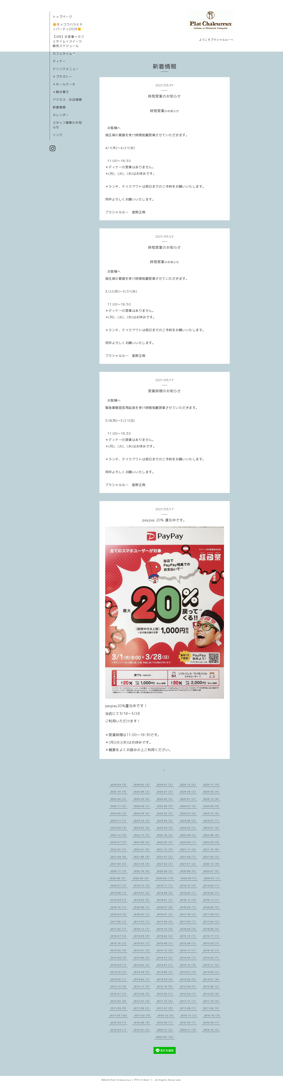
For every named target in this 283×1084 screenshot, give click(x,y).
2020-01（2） (119, 885)
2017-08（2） (119, 921)
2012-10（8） (165, 986)
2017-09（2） (211, 914)
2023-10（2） (142, 820)
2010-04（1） (211, 1022)
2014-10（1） (211, 950)
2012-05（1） (165, 993)
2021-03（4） (142, 863)
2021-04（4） (119, 863)
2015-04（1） (188, 943)
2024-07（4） (188, 806)
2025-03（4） (142, 799)
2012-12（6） (119, 986)
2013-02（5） (188, 979)
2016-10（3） (165, 928)
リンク (57, 135)
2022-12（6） (119, 835)
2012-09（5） (188, 986)
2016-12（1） (142, 928)
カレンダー (61, 115)
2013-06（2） (211, 972)
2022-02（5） (119, 849)
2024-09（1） (142, 806)
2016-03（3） (142, 936)
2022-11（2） (142, 835)
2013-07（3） (188, 972)
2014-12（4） (165, 950)
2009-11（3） (188, 1029)
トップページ (62, 17)
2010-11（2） (189, 1015)
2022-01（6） (142, 849)
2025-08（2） (142, 791)
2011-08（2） (142, 1008)
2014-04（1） (211, 957)
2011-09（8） (119, 1008)
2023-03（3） (165, 827)
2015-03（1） (211, 943)
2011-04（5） (211, 1008)
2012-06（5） (142, 993)
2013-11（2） (211, 965)
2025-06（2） (188, 791)
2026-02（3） (142, 784)
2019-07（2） (142, 892)
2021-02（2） (165, 863)
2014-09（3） (119, 957)
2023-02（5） (188, 827)
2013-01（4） (211, 979)
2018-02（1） (142, 914)
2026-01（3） (165, 784)
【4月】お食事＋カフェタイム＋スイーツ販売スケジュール (68, 41)
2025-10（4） (119, 791)
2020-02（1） (212, 878)
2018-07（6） (165, 907)
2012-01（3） (142, 1001)
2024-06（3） (211, 806)
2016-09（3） (188, 928)
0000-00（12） (165, 1037)
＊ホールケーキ (64, 84)
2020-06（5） (118, 878)
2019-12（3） (142, 885)
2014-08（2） (142, 957)
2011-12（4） (165, 1001)
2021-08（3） (142, 856)
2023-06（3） (119, 827)
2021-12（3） (165, 849)
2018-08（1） (142, 907)
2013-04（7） (142, 979)
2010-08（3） (142, 1022)
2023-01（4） (211, 827)
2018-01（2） (165, 914)
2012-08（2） (211, 986)
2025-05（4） (211, 791)
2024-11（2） (119, 806)
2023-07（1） (211, 820)
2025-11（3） (211, 784)
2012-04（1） (188, 993)
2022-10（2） (165, 835)
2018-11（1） (211, 900)
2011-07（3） (165, 1008)
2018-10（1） (119, 907)
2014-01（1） (165, 965)
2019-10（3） (188, 885)
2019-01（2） (165, 900)
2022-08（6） (211, 835)
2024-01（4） (188, 813)
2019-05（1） (188, 892)
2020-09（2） (165, 871)
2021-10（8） (211, 849)
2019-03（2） (119, 900)
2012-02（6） (119, 1001)
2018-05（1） (188, 907)
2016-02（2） (165, 936)
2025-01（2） (188, 799)
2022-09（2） (188, 835)
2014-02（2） (142, 965)
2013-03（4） (165, 979)
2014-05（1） (188, 957)
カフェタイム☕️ (64, 53)
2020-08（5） (188, 871)
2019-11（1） (165, 885)
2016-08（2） (211, 928)
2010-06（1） (165, 1022)
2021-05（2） (211, 856)
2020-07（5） (211, 871)
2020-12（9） (211, 863)
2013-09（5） (142, 972)
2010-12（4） (166, 1015)
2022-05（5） (165, 842)
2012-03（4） (211, 993)
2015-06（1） (165, 943)
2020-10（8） (142, 871)
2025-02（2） (165, 799)
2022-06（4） (142, 842)
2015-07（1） (142, 943)
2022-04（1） (188, 842)
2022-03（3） (211, 842)
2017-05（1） (188, 921)
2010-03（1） (119, 1029)
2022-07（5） (119, 842)
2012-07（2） (119, 993)
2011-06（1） (188, 1008)
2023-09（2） (165, 820)
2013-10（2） (119, 972)
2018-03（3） (119, 914)
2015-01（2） (142, 950)
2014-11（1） (188, 950)
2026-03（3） (119, 784)
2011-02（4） (143, 1015)
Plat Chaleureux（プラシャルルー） (132, 1080)
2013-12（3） (188, 965)
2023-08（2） (188, 820)
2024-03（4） (142, 813)
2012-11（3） (142, 986)
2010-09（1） (119, 1022)
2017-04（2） (211, 921)
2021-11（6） (188, 849)
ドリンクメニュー (66, 69)
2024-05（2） (119, 813)
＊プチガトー (62, 76)
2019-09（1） (211, 885)
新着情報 (59, 107)
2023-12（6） (211, 813)
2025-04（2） (119, 799)
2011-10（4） (211, 1001)
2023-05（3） (142, 827)
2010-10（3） (212, 1015)
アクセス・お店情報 (67, 99)
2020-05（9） (141, 878)
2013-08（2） (165, 972)
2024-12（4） (211, 799)
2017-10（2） (188, 914)
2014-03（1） (119, 965)
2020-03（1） (189, 878)
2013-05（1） (119, 979)
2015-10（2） (119, 943)
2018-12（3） (188, 900)
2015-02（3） (119, 950)
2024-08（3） (165, 806)
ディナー (59, 61)
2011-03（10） (119, 1015)
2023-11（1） (119, 820)
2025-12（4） (188, 784)
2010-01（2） (142, 1029)
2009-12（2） (165, 1029)
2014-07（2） (165, 957)
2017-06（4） (165, 921)
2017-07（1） (142, 921)
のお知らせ (172, 111)
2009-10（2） (211, 1029)
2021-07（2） (165, 856)
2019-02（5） (142, 900)
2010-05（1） (188, 1022)
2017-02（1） (119, 928)
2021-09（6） (119, 856)
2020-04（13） (165, 878)
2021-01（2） (188, 863)
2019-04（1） (211, 892)
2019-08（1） (119, 892)
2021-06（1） (188, 856)
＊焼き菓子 (61, 92)
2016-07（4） (119, 936)
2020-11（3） (119, 871)
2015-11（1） (211, 936)
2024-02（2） (165, 813)
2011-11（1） (188, 1001)
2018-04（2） (211, 907)
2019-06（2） (165, 892)
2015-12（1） (188, 936)
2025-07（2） (165, 791)
